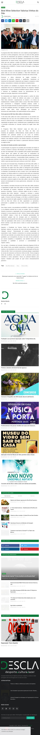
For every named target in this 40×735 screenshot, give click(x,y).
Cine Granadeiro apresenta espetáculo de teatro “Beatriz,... (24, 690)
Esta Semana (7, 496)
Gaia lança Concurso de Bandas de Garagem (21, 523)
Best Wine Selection (10, 265)
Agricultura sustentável (16, 605)
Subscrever (30, 718)
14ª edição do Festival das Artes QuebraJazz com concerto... (23, 598)
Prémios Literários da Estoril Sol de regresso (14, 367)
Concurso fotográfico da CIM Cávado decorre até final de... (17, 397)
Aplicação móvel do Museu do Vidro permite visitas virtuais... (18, 454)
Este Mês (20, 496)
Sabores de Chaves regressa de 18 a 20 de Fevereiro (23, 500)
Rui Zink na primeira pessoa (20, 283)
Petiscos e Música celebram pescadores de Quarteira (22, 683)
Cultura (3, 7)
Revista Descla (5, 16)
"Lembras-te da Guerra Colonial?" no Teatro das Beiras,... (22, 531)
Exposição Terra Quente (9, 643)
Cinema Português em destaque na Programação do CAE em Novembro (24, 698)
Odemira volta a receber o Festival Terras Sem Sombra (24, 515)
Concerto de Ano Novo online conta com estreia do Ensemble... (19, 483)
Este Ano (33, 496)
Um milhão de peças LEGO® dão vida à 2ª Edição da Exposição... (23, 591)
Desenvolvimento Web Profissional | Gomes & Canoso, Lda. (24, 583)
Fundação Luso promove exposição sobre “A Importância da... (18, 338)
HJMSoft (30, 725)
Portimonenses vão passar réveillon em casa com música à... (18, 425)
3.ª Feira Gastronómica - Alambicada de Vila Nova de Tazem (23, 508)
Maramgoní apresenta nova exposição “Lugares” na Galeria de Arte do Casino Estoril (20, 277)
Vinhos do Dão (24, 265)
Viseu (18, 265)
